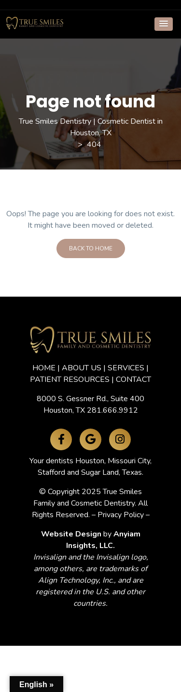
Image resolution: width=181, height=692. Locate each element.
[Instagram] (120, 439)
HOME (44, 368)
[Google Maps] (90, 439)
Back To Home (90, 248)
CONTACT (133, 379)
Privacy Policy (120, 514)
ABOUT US (81, 368)
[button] (163, 24)
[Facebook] (61, 439)
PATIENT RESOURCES (70, 379)
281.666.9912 (112, 410)
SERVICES (126, 368)
